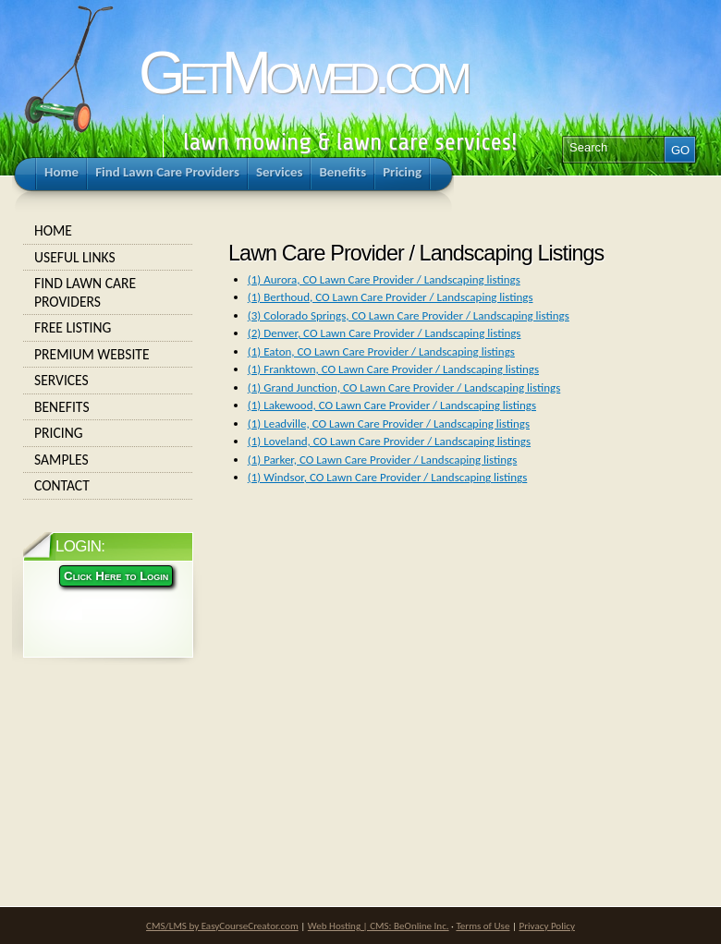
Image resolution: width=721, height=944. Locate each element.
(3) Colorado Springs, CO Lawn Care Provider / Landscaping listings (408, 315)
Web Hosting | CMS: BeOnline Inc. (378, 925)
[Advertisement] (355, 667)
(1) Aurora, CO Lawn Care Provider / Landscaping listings (384, 279)
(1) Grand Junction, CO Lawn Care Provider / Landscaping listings (404, 387)
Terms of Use (482, 925)
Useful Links (108, 258)
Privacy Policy (547, 925)
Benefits (108, 407)
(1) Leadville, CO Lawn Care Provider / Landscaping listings (389, 423)
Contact (108, 486)
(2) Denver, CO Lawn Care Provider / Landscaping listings (384, 333)
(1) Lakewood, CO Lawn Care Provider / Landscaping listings (392, 405)
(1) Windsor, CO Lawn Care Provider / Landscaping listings (387, 477)
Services (108, 381)
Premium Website (108, 355)
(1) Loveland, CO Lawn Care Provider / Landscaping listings (389, 441)
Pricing (108, 433)
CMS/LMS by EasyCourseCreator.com (222, 925)
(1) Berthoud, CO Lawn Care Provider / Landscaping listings (390, 297)
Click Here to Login (116, 576)
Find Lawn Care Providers (108, 292)
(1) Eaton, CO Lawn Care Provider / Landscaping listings (381, 351)
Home (108, 231)
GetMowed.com (302, 72)
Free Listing (108, 328)
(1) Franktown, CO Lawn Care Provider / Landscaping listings (393, 369)
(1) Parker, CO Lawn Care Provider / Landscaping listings (382, 459)
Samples (108, 460)
